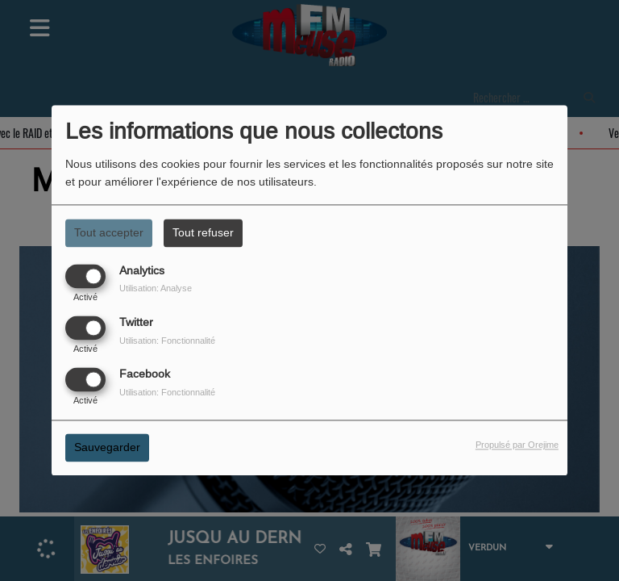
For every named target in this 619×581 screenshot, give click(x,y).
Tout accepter (108, 232)
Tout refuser (203, 232)
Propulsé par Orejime (517, 445)
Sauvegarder (107, 447)
